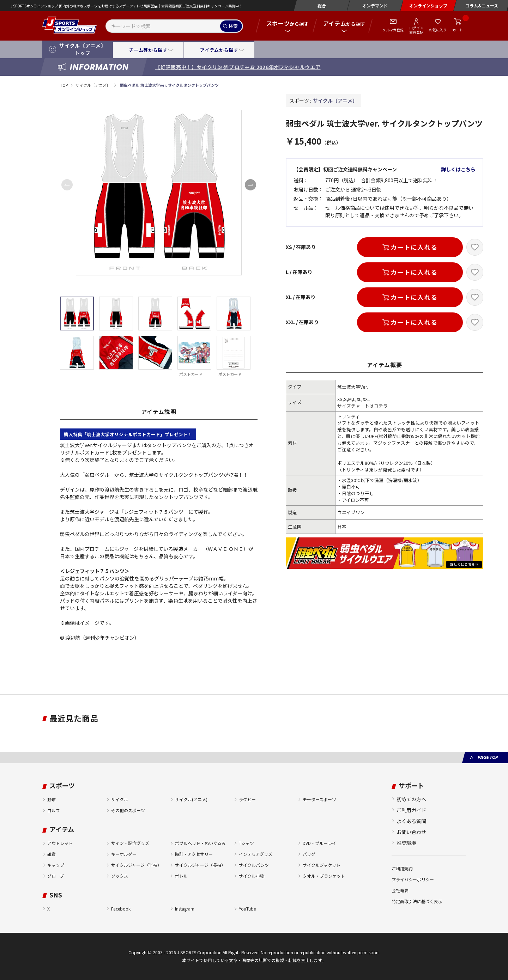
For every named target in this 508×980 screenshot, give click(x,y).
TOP (64, 85)
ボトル (181, 876)
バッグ (309, 854)
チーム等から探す (148, 50)
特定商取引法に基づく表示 (417, 901)
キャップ (55, 865)
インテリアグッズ (255, 854)
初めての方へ (411, 799)
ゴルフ (53, 810)
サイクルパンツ (254, 865)
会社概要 (400, 890)
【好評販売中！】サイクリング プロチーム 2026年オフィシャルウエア (238, 67)
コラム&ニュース (481, 5)
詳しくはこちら (458, 169)
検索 (233, 26)
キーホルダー (124, 854)
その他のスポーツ (128, 810)
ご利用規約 (402, 868)
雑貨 (51, 854)
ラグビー (247, 799)
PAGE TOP (488, 757)
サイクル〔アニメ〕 (93, 85)
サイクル (119, 799)
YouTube (247, 909)
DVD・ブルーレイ (319, 843)
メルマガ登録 (393, 29)
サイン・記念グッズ (130, 843)
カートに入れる (414, 246)
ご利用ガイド (411, 810)
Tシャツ (246, 843)
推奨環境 (406, 842)
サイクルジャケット (321, 865)
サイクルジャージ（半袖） (136, 865)
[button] (250, 184)
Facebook (121, 909)
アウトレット (60, 843)
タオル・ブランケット (324, 876)
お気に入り (438, 29)
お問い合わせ (411, 831)
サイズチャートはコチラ (362, 405)
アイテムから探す (219, 50)
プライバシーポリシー (413, 879)
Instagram (184, 909)
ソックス (119, 876)
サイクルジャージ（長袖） (200, 865)
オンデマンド (375, 5)
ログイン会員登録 (416, 29)
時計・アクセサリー (194, 854)
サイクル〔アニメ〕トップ (82, 49)
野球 (51, 799)
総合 (322, 5)
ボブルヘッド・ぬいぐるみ (200, 843)
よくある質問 (411, 820)
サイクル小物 (251, 876)
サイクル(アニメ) (191, 799)
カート (457, 29)
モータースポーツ (319, 799)
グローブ (55, 876)
